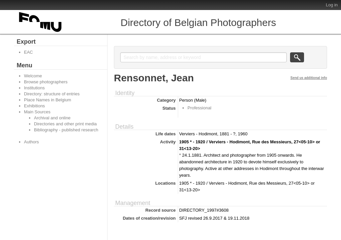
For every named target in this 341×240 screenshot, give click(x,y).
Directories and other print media (65, 123)
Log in (332, 4)
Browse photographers (46, 81)
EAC (28, 52)
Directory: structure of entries (52, 93)
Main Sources (37, 111)
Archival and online (52, 117)
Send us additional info (308, 78)
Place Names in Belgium (47, 99)
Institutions (34, 87)
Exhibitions (34, 105)
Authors (31, 141)
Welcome (33, 75)
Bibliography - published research (66, 129)
